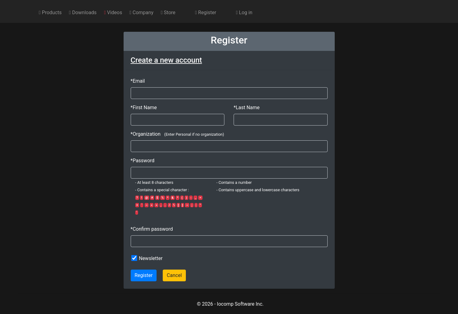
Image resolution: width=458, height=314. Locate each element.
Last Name (248, 107)
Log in (244, 12)
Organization (146, 134)
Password (143, 160)
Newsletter (150, 258)
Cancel (174, 275)
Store (168, 12)
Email (139, 81)
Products (50, 12)
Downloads (82, 12)
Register (205, 12)
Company (141, 12)
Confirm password (153, 229)
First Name (145, 107)
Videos (113, 12)
